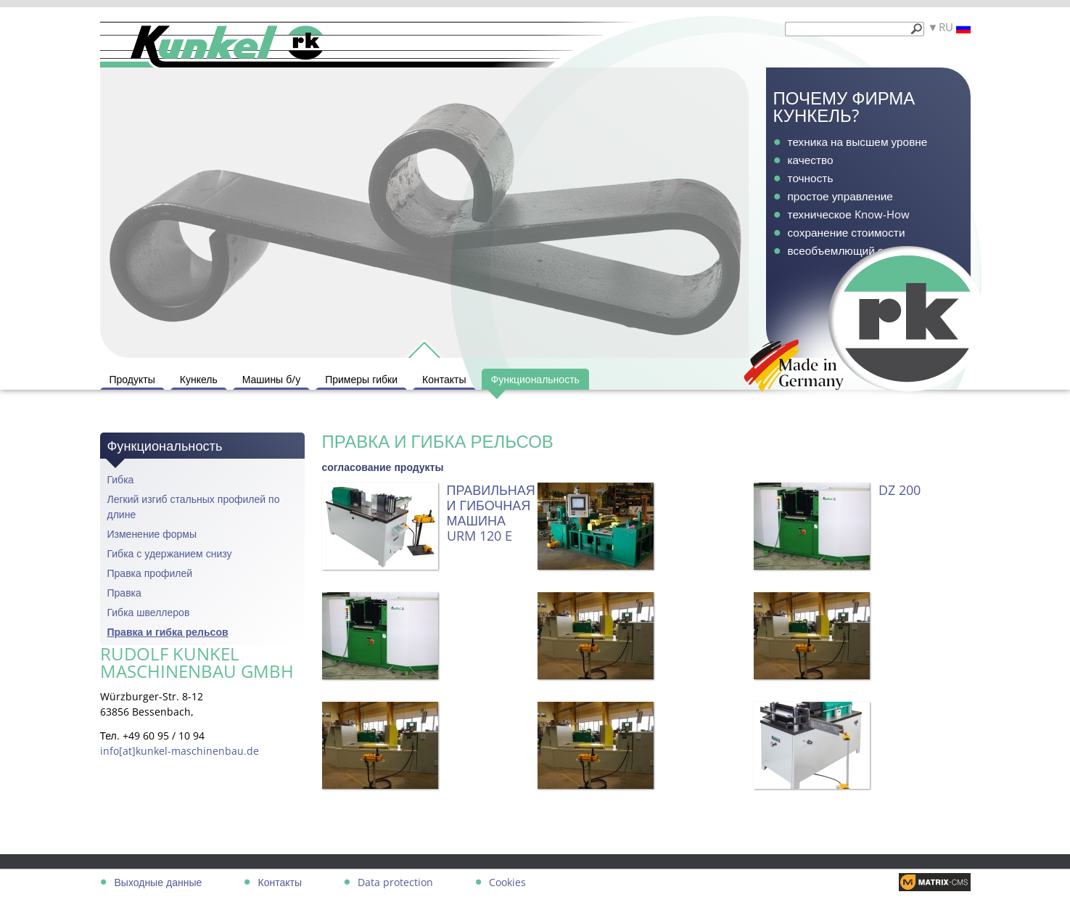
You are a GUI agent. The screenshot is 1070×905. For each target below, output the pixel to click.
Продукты (132, 379)
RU (955, 27)
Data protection (395, 882)
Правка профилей (150, 573)
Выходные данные (158, 882)
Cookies (507, 882)
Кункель (199, 379)
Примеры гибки (361, 379)
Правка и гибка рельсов (168, 632)
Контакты (444, 379)
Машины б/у (271, 379)
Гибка (120, 479)
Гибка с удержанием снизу (169, 553)
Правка (124, 592)
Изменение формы (152, 534)
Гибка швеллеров (148, 612)
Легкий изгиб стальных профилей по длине (193, 506)
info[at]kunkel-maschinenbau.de (179, 751)
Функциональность (535, 379)
